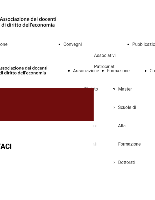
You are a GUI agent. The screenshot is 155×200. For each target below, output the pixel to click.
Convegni (72, 44)
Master (125, 89)
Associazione (86, 71)
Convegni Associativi (95, 55)
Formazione (118, 71)
